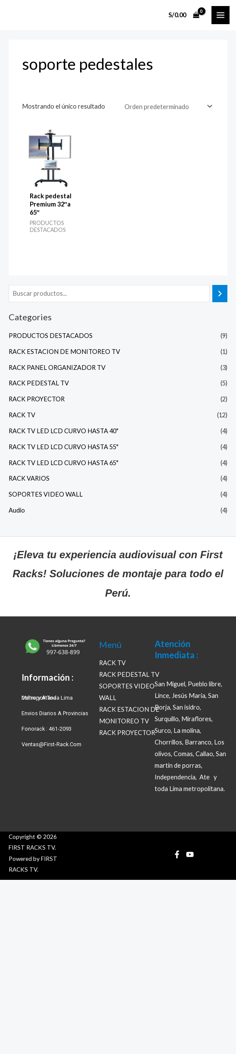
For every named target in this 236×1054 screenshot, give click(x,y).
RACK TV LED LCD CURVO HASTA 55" (63, 446)
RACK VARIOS (29, 478)
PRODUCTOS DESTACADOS (51, 335)
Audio (17, 510)
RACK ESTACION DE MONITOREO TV (64, 351)
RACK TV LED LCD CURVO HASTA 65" (63, 462)
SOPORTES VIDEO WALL (46, 494)
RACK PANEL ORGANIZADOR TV (57, 367)
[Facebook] (177, 854)
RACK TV (22, 415)
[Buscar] (219, 293)
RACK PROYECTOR (37, 399)
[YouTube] (190, 854)
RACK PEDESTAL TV (39, 383)
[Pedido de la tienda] (167, 106)
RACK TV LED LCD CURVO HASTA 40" (63, 431)
